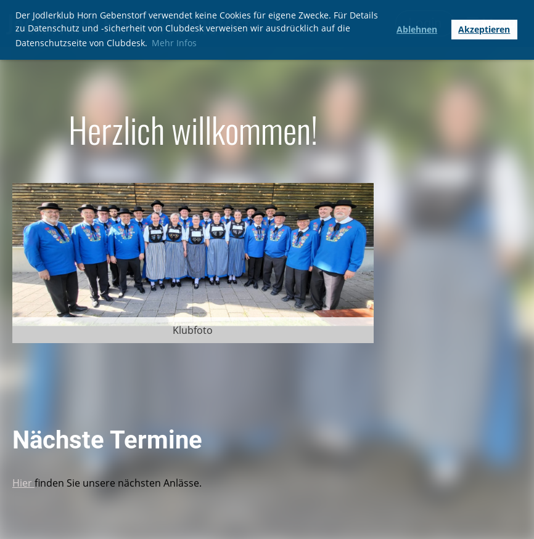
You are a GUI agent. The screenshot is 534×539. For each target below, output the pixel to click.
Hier (23, 483)
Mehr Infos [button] (174, 43)
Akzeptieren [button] (484, 29)
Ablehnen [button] (416, 29)
